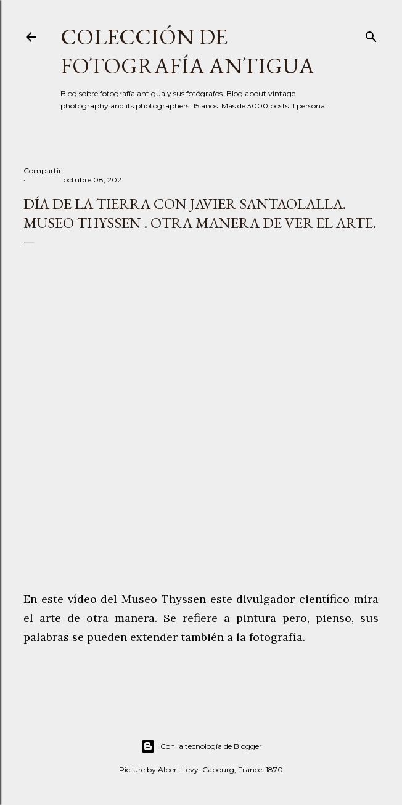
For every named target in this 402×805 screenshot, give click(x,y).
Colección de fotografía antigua (187, 51)
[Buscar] (371, 34)
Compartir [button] (42, 170)
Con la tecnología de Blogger (201, 746)
